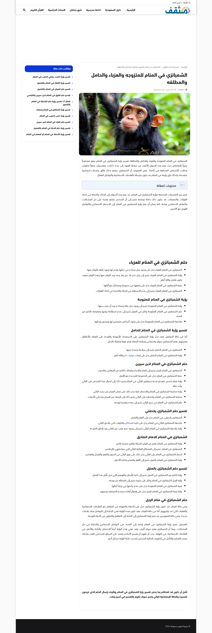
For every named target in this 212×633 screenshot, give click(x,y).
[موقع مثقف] (177, 9)
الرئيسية (131, 9)
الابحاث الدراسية (56, 9)
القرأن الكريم (37, 9)
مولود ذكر (129, 355)
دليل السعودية (113, 9)
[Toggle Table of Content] (181, 184)
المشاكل (129, 422)
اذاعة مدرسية (93, 9)
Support (181, 89)
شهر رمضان (76, 9)
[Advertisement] (106, 36)
